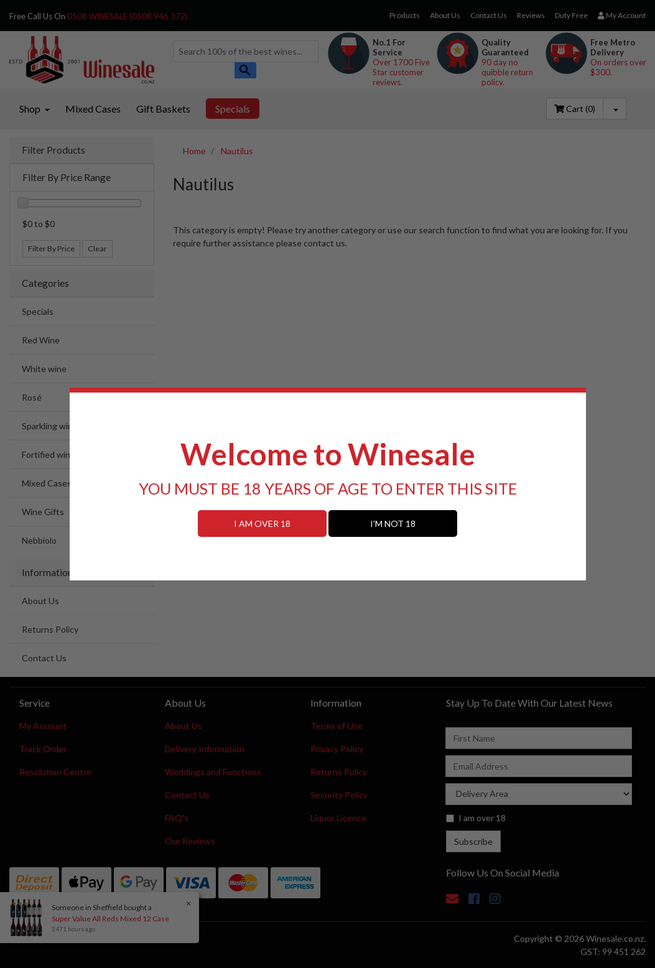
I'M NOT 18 (393, 523)
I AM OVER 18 (262, 523)
